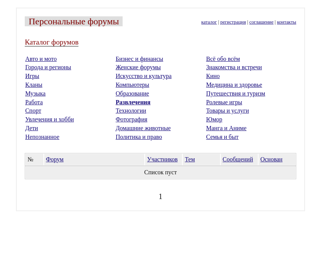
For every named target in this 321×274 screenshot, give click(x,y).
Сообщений (238, 159)
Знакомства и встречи (234, 67)
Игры (32, 76)
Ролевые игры (224, 102)
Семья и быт (222, 137)
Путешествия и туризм (235, 93)
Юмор (214, 119)
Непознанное (42, 137)
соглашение (261, 22)
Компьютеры (132, 84)
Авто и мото (41, 59)
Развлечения (133, 102)
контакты (286, 22)
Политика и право (139, 137)
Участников (162, 159)
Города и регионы (48, 67)
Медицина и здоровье (234, 84)
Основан (271, 159)
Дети (31, 128)
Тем (190, 159)
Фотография (131, 119)
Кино (213, 76)
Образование (132, 93)
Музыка (35, 93)
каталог (209, 22)
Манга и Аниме (226, 128)
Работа (34, 102)
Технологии (131, 110)
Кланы (33, 84)
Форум (55, 159)
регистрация (233, 22)
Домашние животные (143, 128)
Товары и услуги (227, 110)
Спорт (33, 110)
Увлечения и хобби (49, 119)
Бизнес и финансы (139, 59)
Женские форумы (138, 67)
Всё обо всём (223, 59)
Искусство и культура (144, 76)
